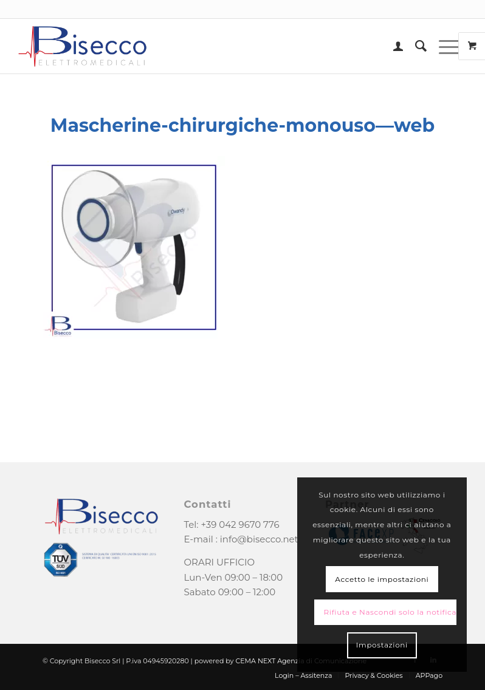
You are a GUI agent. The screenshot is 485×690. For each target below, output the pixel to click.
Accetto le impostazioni (381, 579)
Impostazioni (382, 644)
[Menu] (443, 46)
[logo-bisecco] (82, 46)
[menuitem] (392, 46)
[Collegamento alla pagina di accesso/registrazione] (392, 46)
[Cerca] (415, 46)
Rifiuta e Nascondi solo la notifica (390, 612)
